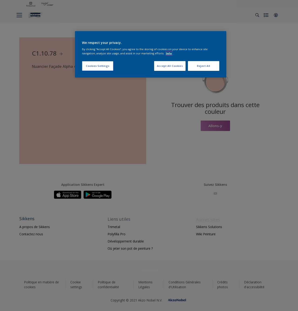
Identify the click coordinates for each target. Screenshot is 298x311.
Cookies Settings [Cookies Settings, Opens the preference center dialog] (97, 66)
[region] (150, 54)
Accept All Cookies (170, 66)
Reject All (203, 66)
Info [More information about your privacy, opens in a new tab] (169, 53)
